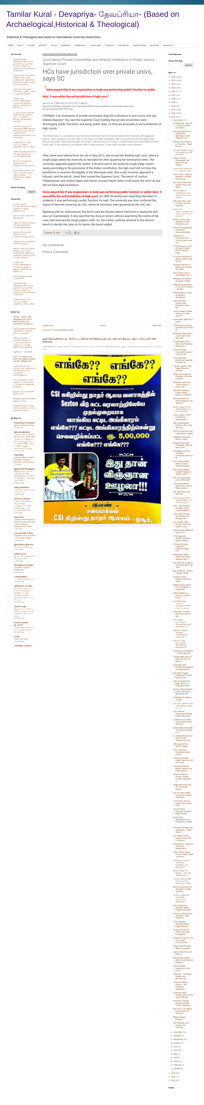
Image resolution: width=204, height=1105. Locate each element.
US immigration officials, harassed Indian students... (181, 538)
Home (10, 45)
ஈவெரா (54, 45)
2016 (173, 113)
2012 (173, 1080)
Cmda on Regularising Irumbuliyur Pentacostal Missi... (182, 230)
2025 (173, 80)
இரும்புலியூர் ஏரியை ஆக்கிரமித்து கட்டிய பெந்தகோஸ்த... (183, 409)
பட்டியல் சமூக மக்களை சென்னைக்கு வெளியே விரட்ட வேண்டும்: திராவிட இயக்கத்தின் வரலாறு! (23, 117)
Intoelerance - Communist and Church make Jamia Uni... (182, 239)
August (177, 1043)
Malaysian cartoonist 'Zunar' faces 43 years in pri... (181, 384)
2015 (173, 117)
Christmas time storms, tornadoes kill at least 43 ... (183, 327)
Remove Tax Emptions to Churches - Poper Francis (182, 144)
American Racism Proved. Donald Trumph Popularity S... (182, 777)
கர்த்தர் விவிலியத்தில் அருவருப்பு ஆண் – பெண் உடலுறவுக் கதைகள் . (24, 91)
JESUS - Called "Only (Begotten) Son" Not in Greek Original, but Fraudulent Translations (23, 320)
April (176, 1057)
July (175, 1047)
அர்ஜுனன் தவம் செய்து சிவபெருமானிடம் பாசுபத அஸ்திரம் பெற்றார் (24, 408)
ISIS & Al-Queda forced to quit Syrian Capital (183, 432)
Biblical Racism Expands (179, 1018)
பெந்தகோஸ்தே (139, 45)
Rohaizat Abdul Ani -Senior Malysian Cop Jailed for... (183, 400)
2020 (173, 99)
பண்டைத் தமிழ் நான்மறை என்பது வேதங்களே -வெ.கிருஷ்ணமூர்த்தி (24, 154)
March (176, 1061)
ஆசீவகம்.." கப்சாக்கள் (22, 352)
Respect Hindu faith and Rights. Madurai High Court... (182, 445)
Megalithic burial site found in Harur (181, 438)
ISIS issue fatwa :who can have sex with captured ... (182, 203)
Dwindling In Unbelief (23, 565)
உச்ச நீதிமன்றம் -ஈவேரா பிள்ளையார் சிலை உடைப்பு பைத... (182, 604)
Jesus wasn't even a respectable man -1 (182, 274)
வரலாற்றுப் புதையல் (23, 646)
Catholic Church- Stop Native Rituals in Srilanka (182, 368)
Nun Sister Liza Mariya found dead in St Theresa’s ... (182, 1011)
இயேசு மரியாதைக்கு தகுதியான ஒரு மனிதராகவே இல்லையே (24, 163)
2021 (173, 95)
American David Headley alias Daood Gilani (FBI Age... (183, 995)
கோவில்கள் (123, 45)
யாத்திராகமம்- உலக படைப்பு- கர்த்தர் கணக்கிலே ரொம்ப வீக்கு (24, 144)
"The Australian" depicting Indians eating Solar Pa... (181, 924)
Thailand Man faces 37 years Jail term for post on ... (182, 659)
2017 (173, 110)
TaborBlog (18, 455)
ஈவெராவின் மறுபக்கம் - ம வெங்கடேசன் (182, 169)
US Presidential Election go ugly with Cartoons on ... (182, 360)
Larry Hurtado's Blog (23, 533)
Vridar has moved (21, 639)
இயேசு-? (43, 45)
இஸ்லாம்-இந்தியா (22, 432)
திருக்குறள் (65, 45)
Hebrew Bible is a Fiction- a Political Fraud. (181, 595)
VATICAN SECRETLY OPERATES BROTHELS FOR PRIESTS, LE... (182, 134)
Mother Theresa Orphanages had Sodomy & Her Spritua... (181, 161)
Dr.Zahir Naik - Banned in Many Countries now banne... (182, 125)
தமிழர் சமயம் (20, 554)
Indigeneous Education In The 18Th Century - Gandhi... (183, 287)
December (178, 120)
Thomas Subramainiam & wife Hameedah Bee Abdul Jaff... (182, 691)
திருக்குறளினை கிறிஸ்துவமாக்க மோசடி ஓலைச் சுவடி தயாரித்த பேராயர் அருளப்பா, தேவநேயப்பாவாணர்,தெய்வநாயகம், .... (24, 65)
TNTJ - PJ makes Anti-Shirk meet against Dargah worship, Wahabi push (24, 359)
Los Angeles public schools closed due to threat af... (182, 838)
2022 (173, 91)
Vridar (16, 636)
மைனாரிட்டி (168, 45)
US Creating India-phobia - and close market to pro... (182, 524)
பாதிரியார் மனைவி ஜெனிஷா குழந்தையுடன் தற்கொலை (181, 863)
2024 (173, 84)
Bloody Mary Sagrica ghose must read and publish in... (183, 960)
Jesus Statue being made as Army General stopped (181, 463)
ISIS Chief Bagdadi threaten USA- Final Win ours (182, 425)
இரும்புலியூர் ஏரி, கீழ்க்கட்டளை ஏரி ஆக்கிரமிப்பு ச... (182, 872)
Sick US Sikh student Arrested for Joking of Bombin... (182, 795)
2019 (173, 102)
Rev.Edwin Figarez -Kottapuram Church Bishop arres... (182, 675)
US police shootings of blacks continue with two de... (182, 259)
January (177, 1068)
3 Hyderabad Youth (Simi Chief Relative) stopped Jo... (182, 344)
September (178, 1039)
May (176, 1054)
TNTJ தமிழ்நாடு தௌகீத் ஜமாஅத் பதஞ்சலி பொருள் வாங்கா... (182, 194)
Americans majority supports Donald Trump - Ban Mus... (182, 1003)
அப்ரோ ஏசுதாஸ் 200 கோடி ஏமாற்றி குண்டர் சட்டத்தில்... (183, 881)
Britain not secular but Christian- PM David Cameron (182, 376)
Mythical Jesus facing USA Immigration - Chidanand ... (182, 587)
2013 (173, 1077)
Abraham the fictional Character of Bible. (182, 280)
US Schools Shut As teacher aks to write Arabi (182, 803)
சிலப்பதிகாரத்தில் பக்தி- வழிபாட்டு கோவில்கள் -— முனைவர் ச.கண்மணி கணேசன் (23, 383)
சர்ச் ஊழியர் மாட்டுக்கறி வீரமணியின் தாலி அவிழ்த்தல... (182, 623)
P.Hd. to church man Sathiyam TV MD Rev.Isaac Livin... (181, 222)
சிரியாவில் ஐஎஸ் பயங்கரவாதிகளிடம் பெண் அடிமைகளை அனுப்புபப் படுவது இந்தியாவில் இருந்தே (22, 342)
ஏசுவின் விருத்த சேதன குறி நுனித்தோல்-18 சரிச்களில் (183, 152)
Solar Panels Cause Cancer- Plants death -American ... (183, 854)
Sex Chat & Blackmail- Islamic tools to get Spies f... (182, 184)
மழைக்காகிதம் (20, 577)
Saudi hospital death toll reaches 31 (183, 531)
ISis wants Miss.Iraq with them (181, 493)
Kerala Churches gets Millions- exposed (182, 947)
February (178, 1065)
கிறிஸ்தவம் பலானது (23, 586)
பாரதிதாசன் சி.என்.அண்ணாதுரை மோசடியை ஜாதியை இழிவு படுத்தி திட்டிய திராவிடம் (22, 103)
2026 (173, 77)
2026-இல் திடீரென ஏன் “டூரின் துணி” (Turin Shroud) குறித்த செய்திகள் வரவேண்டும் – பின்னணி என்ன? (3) (24, 475)
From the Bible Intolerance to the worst (181, 968)
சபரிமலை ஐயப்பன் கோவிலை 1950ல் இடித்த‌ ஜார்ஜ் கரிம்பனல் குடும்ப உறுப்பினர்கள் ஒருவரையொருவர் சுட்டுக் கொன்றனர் (24, 132)
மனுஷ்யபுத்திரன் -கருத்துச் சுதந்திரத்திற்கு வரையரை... (180, 633)
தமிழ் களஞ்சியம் (21, 487)
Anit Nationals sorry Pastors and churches (181, 1025)
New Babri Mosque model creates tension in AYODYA (182, 392)
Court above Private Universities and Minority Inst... (181, 516)
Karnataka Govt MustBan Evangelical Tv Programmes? (183, 667)
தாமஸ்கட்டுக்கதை (22, 499)
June (176, 1050)
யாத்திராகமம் (80, 45)
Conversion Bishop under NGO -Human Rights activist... (182, 486)
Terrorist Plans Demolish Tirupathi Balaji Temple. (182, 811)
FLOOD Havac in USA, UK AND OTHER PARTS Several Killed (182, 249)
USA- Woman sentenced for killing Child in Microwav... (182, 713)
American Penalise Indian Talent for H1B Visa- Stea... (183, 760)
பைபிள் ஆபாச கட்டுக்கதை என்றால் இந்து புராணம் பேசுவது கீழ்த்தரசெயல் (24, 207)
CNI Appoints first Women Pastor (180, 745)
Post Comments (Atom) (63, 330)
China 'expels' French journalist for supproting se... (182, 417)
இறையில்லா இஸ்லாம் (23, 544)
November (178, 1032)
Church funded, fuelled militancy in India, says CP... (182, 313)
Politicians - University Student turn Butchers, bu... (182, 976)
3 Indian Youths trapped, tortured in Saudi (182, 579)
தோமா (20, 45)
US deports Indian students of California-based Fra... (181, 547)
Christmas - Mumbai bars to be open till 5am (182, 614)
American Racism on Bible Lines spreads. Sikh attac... (182, 267)
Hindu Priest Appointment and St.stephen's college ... (182, 820)
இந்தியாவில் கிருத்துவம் (24, 469)
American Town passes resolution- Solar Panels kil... (182, 916)
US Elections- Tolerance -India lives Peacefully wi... (183, 846)
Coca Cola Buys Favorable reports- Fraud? (182, 752)
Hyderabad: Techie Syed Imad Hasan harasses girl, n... (181, 557)
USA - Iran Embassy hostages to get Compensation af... (182, 508)
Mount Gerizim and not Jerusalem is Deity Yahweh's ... (182, 889)
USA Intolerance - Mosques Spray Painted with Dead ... (183, 907)
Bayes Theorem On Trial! (24, 425)
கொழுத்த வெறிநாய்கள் (23, 547)
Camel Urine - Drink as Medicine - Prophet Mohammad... (182, 176)
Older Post (156, 325)
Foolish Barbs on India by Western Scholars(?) (182, 295)
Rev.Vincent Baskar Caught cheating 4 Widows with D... (182, 472)
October (177, 1036)
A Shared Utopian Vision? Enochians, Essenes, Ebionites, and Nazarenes (24, 459)
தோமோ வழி (20, 606)
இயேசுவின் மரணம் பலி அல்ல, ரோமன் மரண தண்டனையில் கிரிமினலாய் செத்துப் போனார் (23, 174)
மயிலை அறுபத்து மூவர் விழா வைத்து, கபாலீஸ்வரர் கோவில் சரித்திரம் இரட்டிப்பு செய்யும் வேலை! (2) (23, 505)
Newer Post (48, 325)
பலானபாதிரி (95, 45)
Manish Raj (48, 103)
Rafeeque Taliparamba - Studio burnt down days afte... (183, 335)
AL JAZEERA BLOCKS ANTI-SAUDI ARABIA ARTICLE (182, 738)
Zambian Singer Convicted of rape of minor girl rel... (182, 352)
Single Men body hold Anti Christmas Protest (182, 787)
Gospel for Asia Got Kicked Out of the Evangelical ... (181, 932)
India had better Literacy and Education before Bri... (181, 304)
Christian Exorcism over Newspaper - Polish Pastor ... (183, 830)
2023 (173, 88)
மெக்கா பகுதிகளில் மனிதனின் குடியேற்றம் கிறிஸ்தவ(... (181, 898)
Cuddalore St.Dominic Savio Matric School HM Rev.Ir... (182, 722)
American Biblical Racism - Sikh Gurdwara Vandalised (180, 985)
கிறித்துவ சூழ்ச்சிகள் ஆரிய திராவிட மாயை (24, 399)
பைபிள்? (31, 45)
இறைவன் (154, 45)
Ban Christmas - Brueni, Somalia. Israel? (183, 572)
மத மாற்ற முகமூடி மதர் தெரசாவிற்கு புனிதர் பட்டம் (183, 705)
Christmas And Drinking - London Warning (183, 652)
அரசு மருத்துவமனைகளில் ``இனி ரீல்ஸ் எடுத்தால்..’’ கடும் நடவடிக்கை (24, 331)
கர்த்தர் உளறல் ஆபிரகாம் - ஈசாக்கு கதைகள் (24, 242)
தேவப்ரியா (19, 517)
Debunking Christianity (24, 423)
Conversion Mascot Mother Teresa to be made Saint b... (182, 768)
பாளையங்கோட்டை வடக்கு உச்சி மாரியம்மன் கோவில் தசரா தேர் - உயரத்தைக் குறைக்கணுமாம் (24, 370)
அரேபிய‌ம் (109, 45)
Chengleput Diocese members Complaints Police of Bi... (182, 454)
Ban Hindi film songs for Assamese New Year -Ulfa (183, 565)
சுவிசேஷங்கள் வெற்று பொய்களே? (22, 277)
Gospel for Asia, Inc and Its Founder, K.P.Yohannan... (183, 940)
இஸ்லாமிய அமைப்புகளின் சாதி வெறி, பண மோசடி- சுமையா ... (183, 212)
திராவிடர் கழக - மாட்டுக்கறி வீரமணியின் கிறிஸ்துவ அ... (180, 643)
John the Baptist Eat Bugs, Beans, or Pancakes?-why (181, 683)
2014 (173, 1073)
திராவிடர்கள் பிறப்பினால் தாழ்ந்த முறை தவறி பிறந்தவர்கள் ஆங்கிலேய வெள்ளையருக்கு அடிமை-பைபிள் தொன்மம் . (24, 79)
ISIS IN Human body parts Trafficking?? (182, 479)
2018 (173, 106)
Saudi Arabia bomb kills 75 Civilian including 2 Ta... (183, 730)
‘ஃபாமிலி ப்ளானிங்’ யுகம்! (24, 579)
